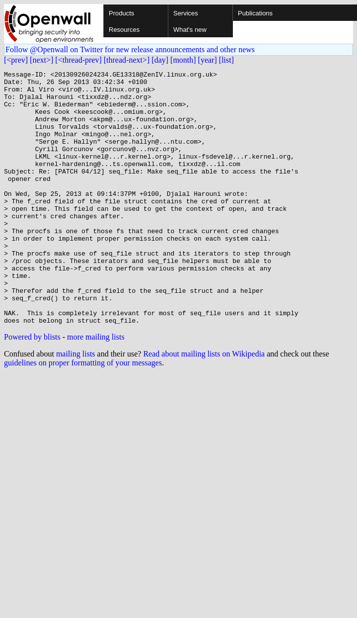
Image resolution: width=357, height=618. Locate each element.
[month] (183, 60)
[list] (226, 60)
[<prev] (16, 60)
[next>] (41, 60)
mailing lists (75, 404)
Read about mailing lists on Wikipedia (204, 404)
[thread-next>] (127, 60)
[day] (159, 60)
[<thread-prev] (78, 60)
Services (185, 13)
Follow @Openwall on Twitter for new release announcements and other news (130, 49)
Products (121, 13)
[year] (207, 60)
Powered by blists (32, 387)
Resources (124, 29)
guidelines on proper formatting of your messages (83, 413)
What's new (190, 29)
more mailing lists (96, 387)
